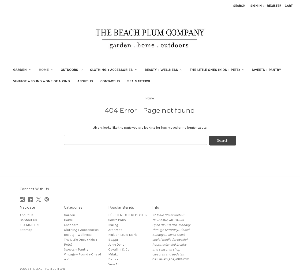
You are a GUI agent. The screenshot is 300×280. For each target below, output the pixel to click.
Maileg (113, 224)
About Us (85, 81)
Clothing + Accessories (113, 70)
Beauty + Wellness (163, 70)
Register (274, 6)
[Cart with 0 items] (288, 5)
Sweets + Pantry (266, 70)
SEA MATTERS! (138, 81)
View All (113, 263)
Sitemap (26, 229)
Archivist (115, 229)
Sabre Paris (117, 219)
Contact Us (110, 81)
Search (239, 6)
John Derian (117, 244)
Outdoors (71, 70)
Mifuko (113, 254)
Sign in (256, 6)
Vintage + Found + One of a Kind (41, 81)
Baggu (113, 239)
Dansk (113, 259)
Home (46, 70)
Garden (22, 70)
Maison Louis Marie (122, 234)
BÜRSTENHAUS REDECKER (127, 214)
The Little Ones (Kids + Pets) (217, 70)
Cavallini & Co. (119, 249)
